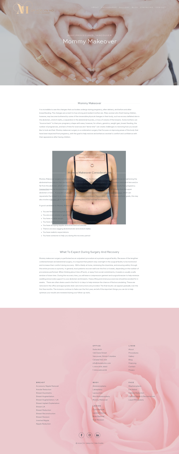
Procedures (133, 353)
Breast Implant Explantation (47, 403)
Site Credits (99, 443)
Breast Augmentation (45, 396)
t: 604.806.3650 (100, 367)
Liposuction (97, 393)
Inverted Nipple (42, 420)
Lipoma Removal (99, 413)
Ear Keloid (132, 389)
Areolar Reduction (43, 389)
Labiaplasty (97, 389)
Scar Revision (98, 420)
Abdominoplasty (99, 386)
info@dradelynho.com (102, 363)
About (131, 349)
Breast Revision (42, 417)
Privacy (131, 370)
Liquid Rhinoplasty (136, 400)
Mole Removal (98, 416)
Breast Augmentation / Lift (47, 400)
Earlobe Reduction (136, 393)
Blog (130, 360)
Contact (131, 367)
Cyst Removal (98, 409)
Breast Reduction (43, 410)
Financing (132, 363)
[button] (89, 158)
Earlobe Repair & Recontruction (141, 396)
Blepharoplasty (134, 386)
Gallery (131, 356)
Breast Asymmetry (44, 393)
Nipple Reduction (43, 424)
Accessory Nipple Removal (47, 386)
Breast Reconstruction (45, 414)
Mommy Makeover (100, 400)
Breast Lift (40, 407)
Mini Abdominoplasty (101, 396)
